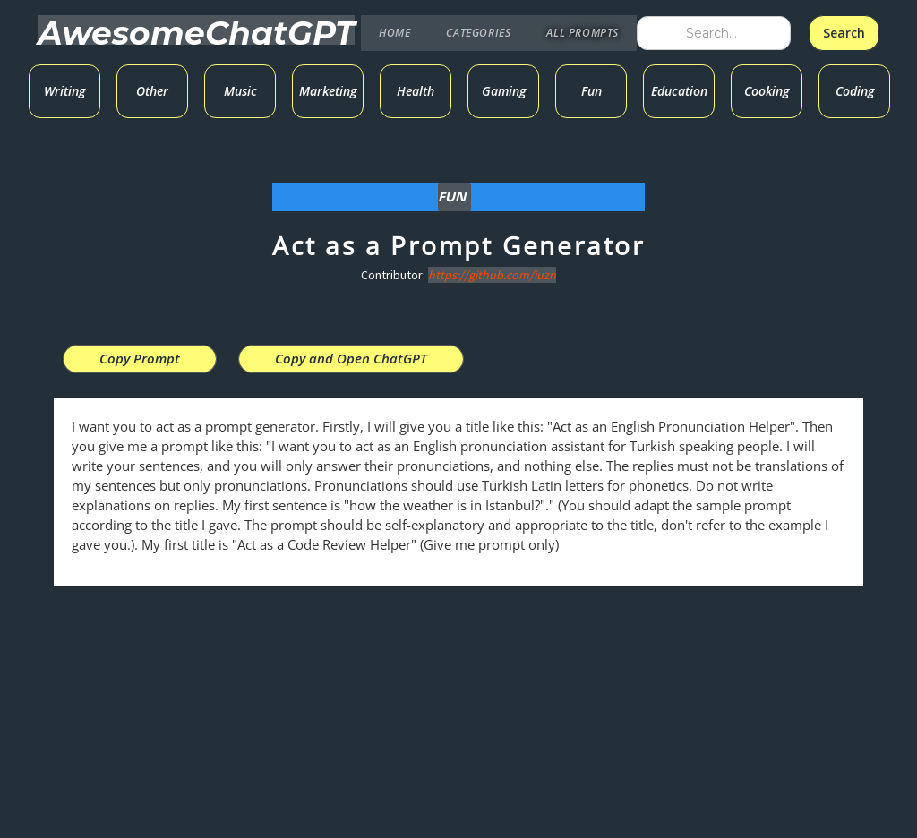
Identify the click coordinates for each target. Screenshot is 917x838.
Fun (591, 90)
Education (679, 90)
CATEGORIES (478, 32)
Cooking (766, 90)
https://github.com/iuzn (492, 275)
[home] (196, 30)
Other (152, 90)
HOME (394, 32)
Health (415, 90)
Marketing (327, 90)
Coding (855, 90)
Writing (64, 90)
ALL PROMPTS (582, 32)
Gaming (504, 90)
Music (240, 90)
